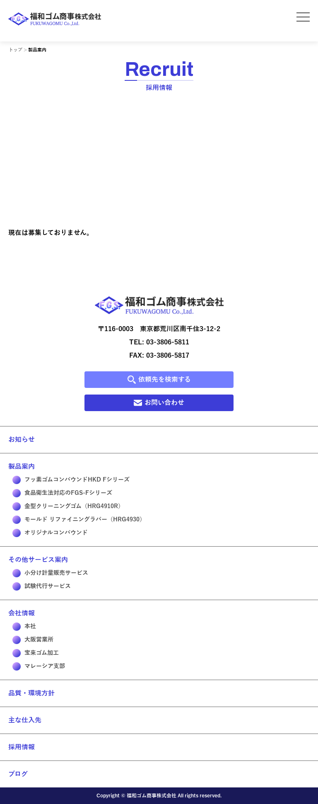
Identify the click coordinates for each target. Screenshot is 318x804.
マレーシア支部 (38, 666)
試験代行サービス (41, 586)
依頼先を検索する (159, 379)
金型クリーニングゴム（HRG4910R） (68, 506)
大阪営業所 (32, 640)
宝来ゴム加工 (35, 653)
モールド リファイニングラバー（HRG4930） (78, 520)
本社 (24, 626)
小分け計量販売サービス (50, 573)
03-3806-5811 (167, 342)
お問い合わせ (159, 403)
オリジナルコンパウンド (50, 533)
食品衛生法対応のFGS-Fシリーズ (62, 493)
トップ (15, 49)
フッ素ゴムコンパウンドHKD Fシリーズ (71, 480)
